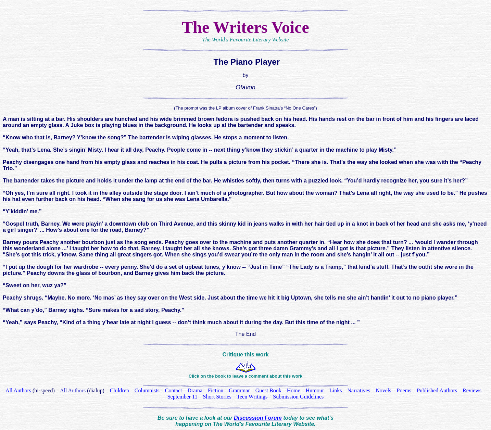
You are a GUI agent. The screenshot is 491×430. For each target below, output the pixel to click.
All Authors (73, 390)
